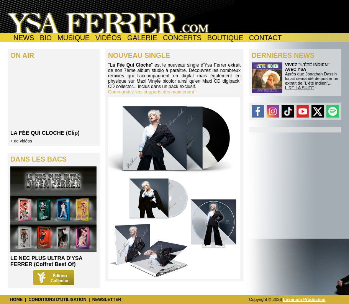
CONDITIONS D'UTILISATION (57, 299)
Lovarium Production (304, 299)
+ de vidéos (21, 141)
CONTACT (265, 38)
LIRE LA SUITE (299, 87)
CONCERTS (182, 38)
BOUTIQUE (225, 38)
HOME (16, 299)
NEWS (23, 38)
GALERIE (142, 38)
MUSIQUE (73, 38)
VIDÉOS (108, 38)
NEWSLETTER (106, 299)
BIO (46, 38)
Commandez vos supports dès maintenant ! (152, 92)
